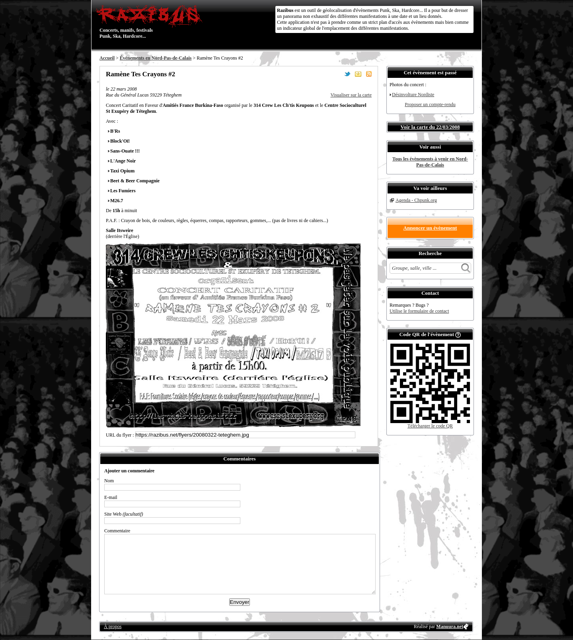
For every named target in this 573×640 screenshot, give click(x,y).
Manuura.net (449, 626)
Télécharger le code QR (430, 426)
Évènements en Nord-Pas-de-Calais (156, 58)
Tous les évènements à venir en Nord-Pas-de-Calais (430, 162)
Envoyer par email (358, 74)
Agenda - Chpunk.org (416, 200)
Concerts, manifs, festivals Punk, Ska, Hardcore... (151, 21)
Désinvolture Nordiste (413, 94)
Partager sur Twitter (347, 74)
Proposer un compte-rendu (430, 104)
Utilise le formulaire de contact (419, 311)
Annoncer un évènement (430, 228)
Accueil (107, 58)
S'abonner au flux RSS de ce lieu (369, 74)
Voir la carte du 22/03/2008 (430, 127)
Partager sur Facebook (336, 74)
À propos (112, 626)
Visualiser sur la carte (351, 95)
